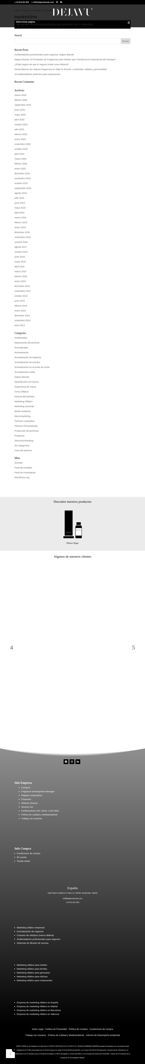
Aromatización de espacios (27, 357)
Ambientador (20, 337)
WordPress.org (21, 477)
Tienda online (23, 861)
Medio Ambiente (22, 411)
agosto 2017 (20, 247)
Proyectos (19, 435)
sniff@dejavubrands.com (72, 898)
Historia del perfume (24, 396)
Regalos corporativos (31, 795)
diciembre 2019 (22, 173)
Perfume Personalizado (26, 426)
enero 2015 (20, 310)
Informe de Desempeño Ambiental (103, 1035)
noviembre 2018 (22, 237)
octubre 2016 (21, 252)
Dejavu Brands (21, 377)
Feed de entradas (23, 467)
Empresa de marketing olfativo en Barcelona (39, 1010)
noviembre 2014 (22, 320)
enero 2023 (20, 139)
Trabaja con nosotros (31, 818)
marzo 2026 (20, 95)
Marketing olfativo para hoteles (32, 965)
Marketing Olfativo (23, 401)
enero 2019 (20, 227)
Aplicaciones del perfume (26, 342)
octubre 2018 (21, 242)
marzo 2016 (20, 271)
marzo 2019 (20, 217)
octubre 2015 (21, 296)
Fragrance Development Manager (37, 791)
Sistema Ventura (29, 803)
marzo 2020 (20, 158)
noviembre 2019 (22, 178)
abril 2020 (19, 154)
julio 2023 (19, 129)
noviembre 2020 (22, 144)
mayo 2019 (19, 207)
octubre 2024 (21, 124)
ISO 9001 (54, 810)
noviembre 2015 (22, 291)
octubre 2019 (21, 183)
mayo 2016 (19, 261)
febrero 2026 (20, 100)
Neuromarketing (22, 416)
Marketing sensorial (24, 406)
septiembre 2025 (22, 105)
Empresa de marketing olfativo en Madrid (37, 1006)
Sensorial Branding (23, 440)
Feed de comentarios (24, 472)
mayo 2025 (19, 114)
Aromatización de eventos (27, 362)
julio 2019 (19, 198)
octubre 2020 (21, 149)
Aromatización (21, 352)
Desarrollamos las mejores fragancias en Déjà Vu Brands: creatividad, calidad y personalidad (60, 69)
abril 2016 (19, 266)
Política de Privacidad (56, 1029)
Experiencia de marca (25, 386)
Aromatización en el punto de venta (31, 367)
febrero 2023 (20, 134)
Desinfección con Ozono (26, 382)
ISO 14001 (41, 810)
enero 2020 (20, 168)
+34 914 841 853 (72, 902)
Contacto (25, 787)
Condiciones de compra (28, 853)
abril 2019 (19, 212)
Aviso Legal (37, 1029)
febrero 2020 (20, 163)
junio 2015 (19, 301)
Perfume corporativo (24, 421)
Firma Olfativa (21, 391)
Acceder (18, 462)
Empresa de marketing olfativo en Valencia (38, 1014)
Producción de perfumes (26, 431)
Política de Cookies (78, 1029)
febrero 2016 (20, 276)
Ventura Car (27, 807)
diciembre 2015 (22, 286)
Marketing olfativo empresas (31, 927)
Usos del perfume (23, 450)
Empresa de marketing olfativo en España (37, 1002)
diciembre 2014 (22, 315)
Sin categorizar (21, 445)
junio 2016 (19, 256)
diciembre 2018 (22, 232)
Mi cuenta (21, 857)
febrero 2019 (20, 222)
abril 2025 (19, 119)
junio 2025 (19, 109)
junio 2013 (19, 325)
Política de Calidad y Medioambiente (39, 814)
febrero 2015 (20, 305)
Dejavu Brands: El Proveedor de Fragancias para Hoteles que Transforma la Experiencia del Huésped (64, 59)
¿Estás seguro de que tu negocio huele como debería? (41, 64)
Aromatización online (24, 372)
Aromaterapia (21, 347)
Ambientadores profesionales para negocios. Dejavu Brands (44, 54)
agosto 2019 (20, 193)
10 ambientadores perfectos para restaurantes (37, 74)
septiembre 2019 (22, 188)
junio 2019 (19, 203)
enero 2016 (20, 281)
